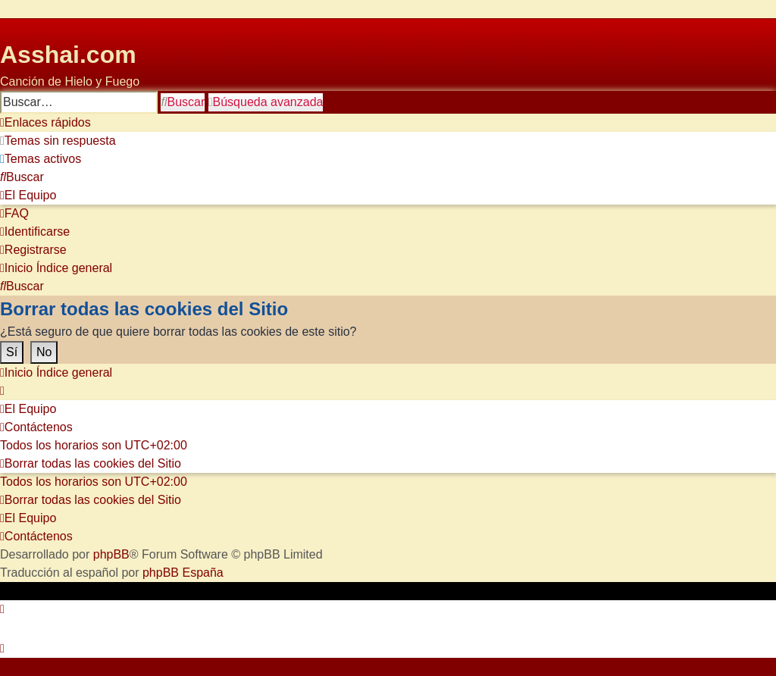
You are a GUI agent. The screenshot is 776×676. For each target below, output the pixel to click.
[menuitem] (58, 141)
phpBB (111, 554)
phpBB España (183, 572)
